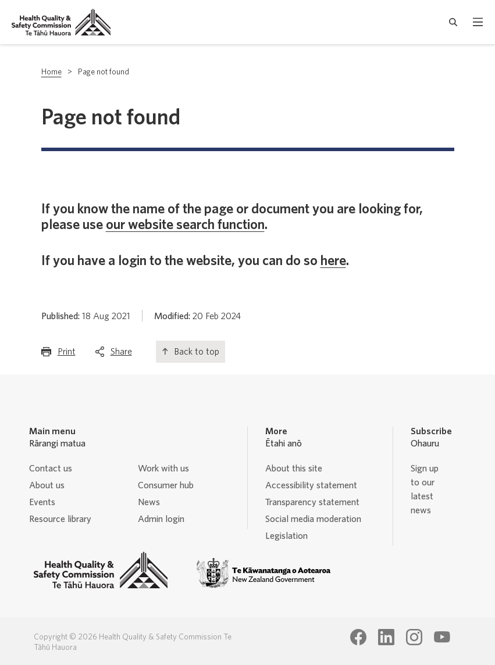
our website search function (185, 225)
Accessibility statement (311, 485)
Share (121, 354)
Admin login (161, 519)
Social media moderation (313, 519)
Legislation (286, 536)
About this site (293, 468)
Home (51, 72)
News (149, 502)
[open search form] (453, 22)
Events (42, 502)
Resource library (60, 519)
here (333, 261)
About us (47, 485)
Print (67, 354)
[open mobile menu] (477, 22)
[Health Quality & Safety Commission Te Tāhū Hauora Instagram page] (414, 637)
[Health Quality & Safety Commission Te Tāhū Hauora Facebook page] (358, 637)
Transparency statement (312, 502)
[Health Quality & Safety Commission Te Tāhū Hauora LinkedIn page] (386, 637)
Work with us (163, 468)
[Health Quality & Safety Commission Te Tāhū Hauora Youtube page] (442, 637)
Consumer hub (166, 485)
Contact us (50, 468)
